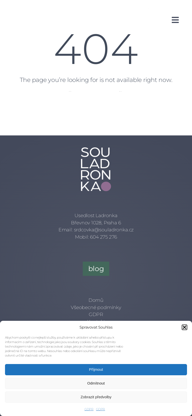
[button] (184, 327)
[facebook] (40, 7)
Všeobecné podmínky (96, 307)
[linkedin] (58, 7)
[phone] (76, 7)
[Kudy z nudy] (140, 8)
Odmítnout (96, 383)
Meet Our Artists (95, 91)
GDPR (89, 409)
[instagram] (50, 7)
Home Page (51, 91)
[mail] (68, 7)
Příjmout (96, 369)
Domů (96, 300)
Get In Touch (140, 91)
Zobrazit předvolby (95, 397)
